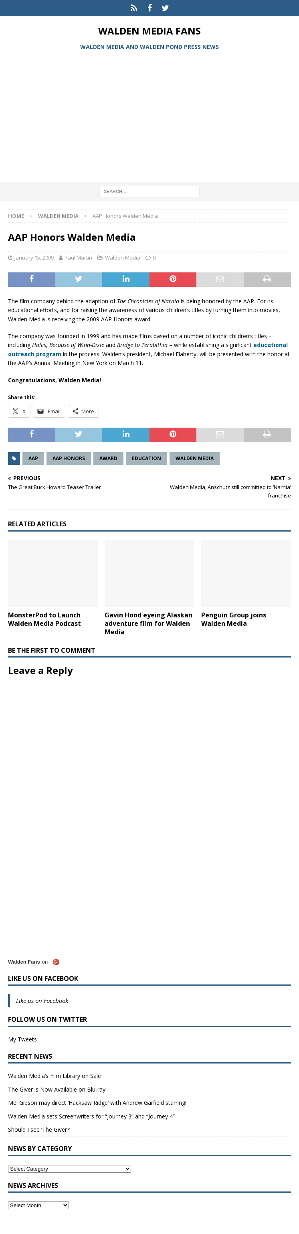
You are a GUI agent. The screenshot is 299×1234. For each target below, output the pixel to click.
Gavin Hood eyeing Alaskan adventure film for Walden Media (148, 623)
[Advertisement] (149, 117)
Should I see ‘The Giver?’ (39, 1129)
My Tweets (22, 1039)
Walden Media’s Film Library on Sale (54, 1076)
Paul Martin (78, 257)
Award (108, 458)
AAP (33, 458)
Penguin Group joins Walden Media (233, 619)
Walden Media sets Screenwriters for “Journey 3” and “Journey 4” (91, 1116)
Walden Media (122, 257)
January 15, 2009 (34, 257)
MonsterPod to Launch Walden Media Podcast (44, 619)
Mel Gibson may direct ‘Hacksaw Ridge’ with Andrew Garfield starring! (97, 1102)
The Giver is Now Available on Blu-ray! (57, 1089)
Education (146, 458)
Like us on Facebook (43, 978)
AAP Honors (69, 458)
